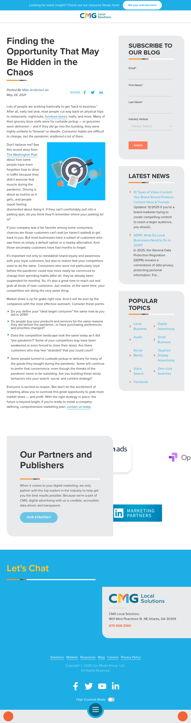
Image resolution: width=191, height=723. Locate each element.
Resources (88, 657)
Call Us (8, 716)
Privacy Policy (131, 657)
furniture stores (56, 116)
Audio (138, 337)
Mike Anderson (33, 89)
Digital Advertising (166, 326)
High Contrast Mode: (91, 699)
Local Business (140, 326)
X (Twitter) (89, 686)
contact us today (79, 406)
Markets (72, 657)
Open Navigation (97, 710)
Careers (112, 657)
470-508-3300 (120, 625)
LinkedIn (101, 92)
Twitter (93, 92)
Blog (101, 657)
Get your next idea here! (142, 5)
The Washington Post (22, 154)
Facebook (84, 92)
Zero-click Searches (165, 371)
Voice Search (139, 371)
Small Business (164, 339)
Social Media (138, 353)
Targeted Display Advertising (166, 355)
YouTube (102, 686)
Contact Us (183, 716)
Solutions (57, 657)
